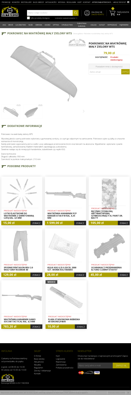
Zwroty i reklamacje (42, 370)
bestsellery (26, 2)
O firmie (37, 356)
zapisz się (121, 365)
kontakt (86, 2)
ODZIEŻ (47, 25)
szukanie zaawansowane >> (66, 18)
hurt (79, 2)
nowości (16, 2)
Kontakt (37, 373)
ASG (4, 25)
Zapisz (125, 71)
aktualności (51, 2)
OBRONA (38, 25)
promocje (6, 2)
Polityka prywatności (64, 367)
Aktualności (39, 361)
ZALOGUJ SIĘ (96, 12)
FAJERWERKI (123, 25)
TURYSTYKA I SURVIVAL (81, 24)
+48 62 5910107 (119, 2)
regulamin (71, 2)
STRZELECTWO (67, 25)
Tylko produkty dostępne (38, 18)
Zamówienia (61, 364)
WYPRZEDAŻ (112, 25)
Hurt (58, 356)
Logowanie (60, 359)
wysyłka (61, 2)
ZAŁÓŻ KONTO (97, 14)
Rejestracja (61, 361)
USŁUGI (93, 25)
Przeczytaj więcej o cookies (116, 393)
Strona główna (78, 34)
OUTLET (102, 25)
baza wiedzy (38, 2)
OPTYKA (56, 25)
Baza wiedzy (39, 359)
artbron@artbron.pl (101, 2)
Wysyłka (37, 364)
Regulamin (38, 367)
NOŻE (31, 25)
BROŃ (10, 25)
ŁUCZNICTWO (21, 25)
